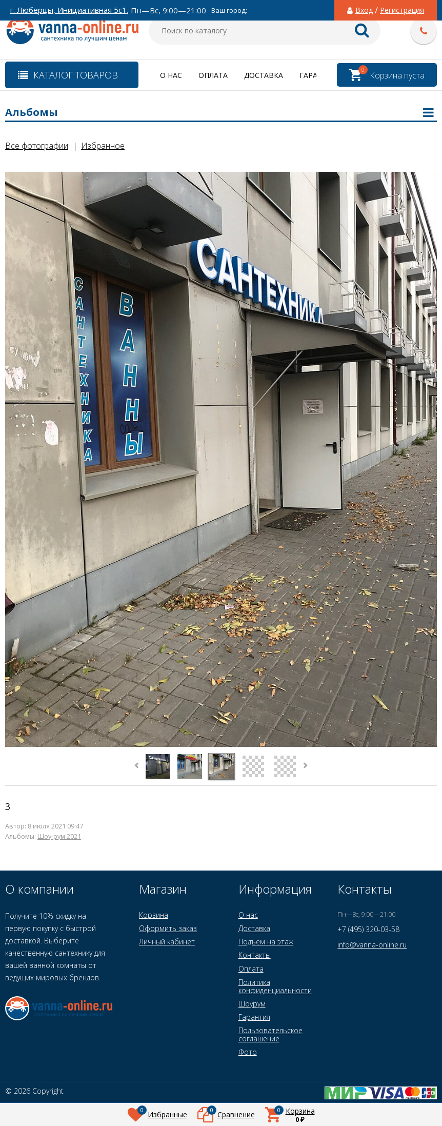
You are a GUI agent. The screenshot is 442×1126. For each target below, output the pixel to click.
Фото (247, 1052)
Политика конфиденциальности (275, 986)
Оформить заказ (168, 928)
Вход (364, 10)
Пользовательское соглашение (270, 1034)
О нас (171, 75)
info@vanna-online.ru (372, 945)
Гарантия (254, 1017)
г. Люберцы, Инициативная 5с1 (68, 10)
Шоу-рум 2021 (59, 836)
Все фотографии (36, 145)
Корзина (153, 915)
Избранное (103, 145)
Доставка (263, 75)
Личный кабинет (167, 941)
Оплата (213, 75)
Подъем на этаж (265, 941)
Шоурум (252, 1004)
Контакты (254, 955)
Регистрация (402, 10)
